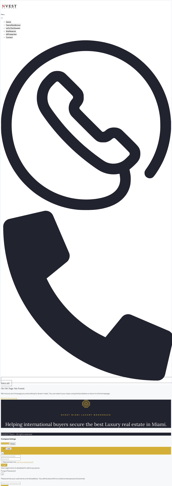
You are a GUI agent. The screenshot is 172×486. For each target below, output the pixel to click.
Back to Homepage (9, 398)
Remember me (8, 462)
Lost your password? (24, 462)
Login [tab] (9, 448)
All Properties (11, 34)
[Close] (2, 453)
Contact (9, 37)
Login (4, 465)
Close (12, 444)
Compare (5, 443)
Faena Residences (13, 25)
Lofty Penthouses (13, 28)
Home (8, 22)
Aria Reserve (11, 31)
